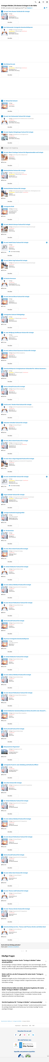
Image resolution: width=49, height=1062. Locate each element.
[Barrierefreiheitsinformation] (43, 2)
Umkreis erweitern (13, 947)
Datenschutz (25, 1025)
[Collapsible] (46, 961)
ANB (33, 1025)
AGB (30, 1025)
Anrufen (10, 22)
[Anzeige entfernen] (48, 1056)
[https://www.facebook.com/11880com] (15, 1034)
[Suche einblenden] (35, 2)
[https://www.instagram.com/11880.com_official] (24, 1034)
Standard (29, 8)
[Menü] (47, 2)
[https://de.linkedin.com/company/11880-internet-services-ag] (33, 1034)
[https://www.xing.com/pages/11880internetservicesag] (28, 1034)
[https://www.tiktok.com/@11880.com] (20, 1034)
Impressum (18, 1025)
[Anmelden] (39, 2)
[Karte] (44, 8)
